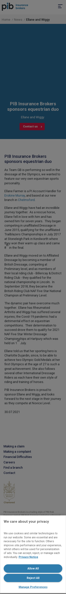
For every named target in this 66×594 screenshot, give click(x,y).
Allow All (33, 568)
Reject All (33, 578)
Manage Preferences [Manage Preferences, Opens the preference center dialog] (33, 587)
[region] (33, 554)
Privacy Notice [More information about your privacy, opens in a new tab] (28, 557)
